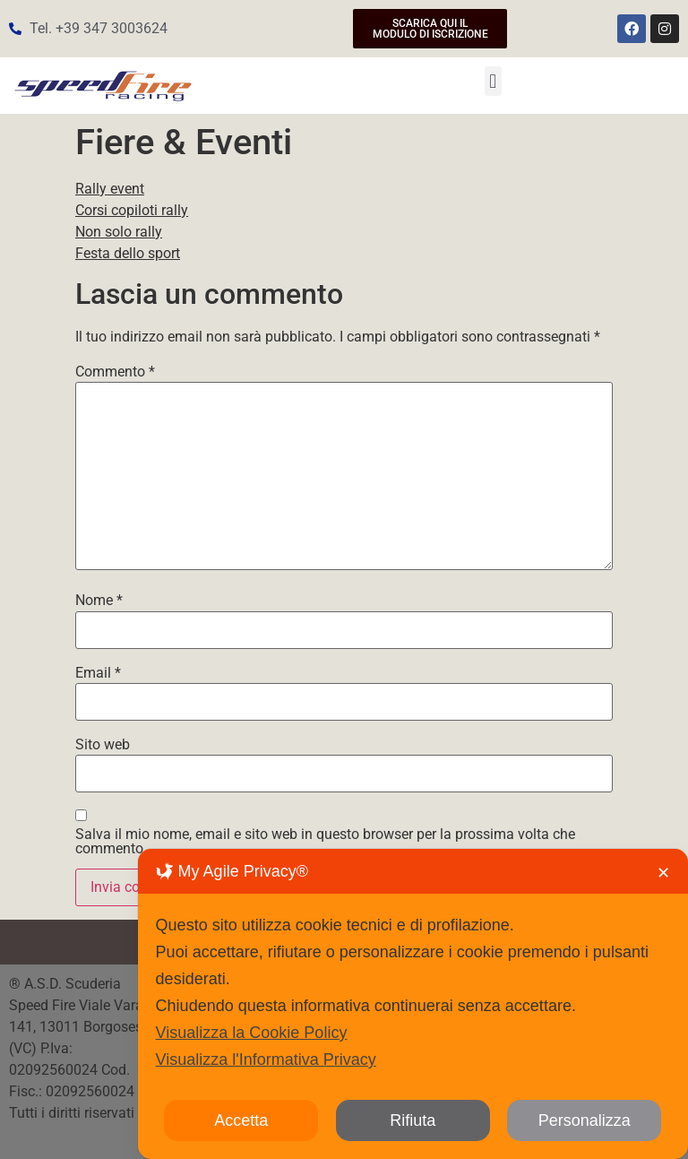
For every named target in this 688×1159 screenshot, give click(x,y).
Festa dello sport (127, 253)
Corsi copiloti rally (131, 210)
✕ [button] (663, 873)
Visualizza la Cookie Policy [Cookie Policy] (252, 1033)
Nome (99, 600)
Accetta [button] (241, 1120)
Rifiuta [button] (412, 1120)
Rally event (109, 188)
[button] (493, 81)
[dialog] (413, 1004)
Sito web (102, 745)
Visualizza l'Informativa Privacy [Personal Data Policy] (266, 1059)
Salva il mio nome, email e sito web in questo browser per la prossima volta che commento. (325, 841)
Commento (115, 372)
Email (98, 673)
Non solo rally (118, 231)
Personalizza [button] (584, 1120)
